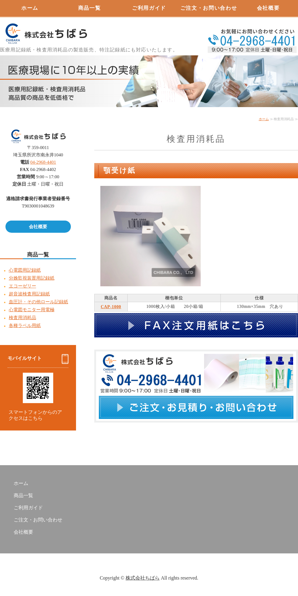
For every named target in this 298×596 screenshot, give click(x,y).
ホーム (29, 8)
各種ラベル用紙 (25, 325)
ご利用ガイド (149, 8)
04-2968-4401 (43, 162)
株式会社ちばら (143, 577)
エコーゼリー (22, 286)
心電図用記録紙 (25, 270)
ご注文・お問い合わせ (208, 8)
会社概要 (268, 8)
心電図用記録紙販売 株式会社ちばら (45, 30)
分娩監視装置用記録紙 (31, 278)
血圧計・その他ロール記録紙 (38, 301)
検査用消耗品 (22, 317)
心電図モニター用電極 (31, 309)
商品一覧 (89, 8)
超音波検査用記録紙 (29, 293)
